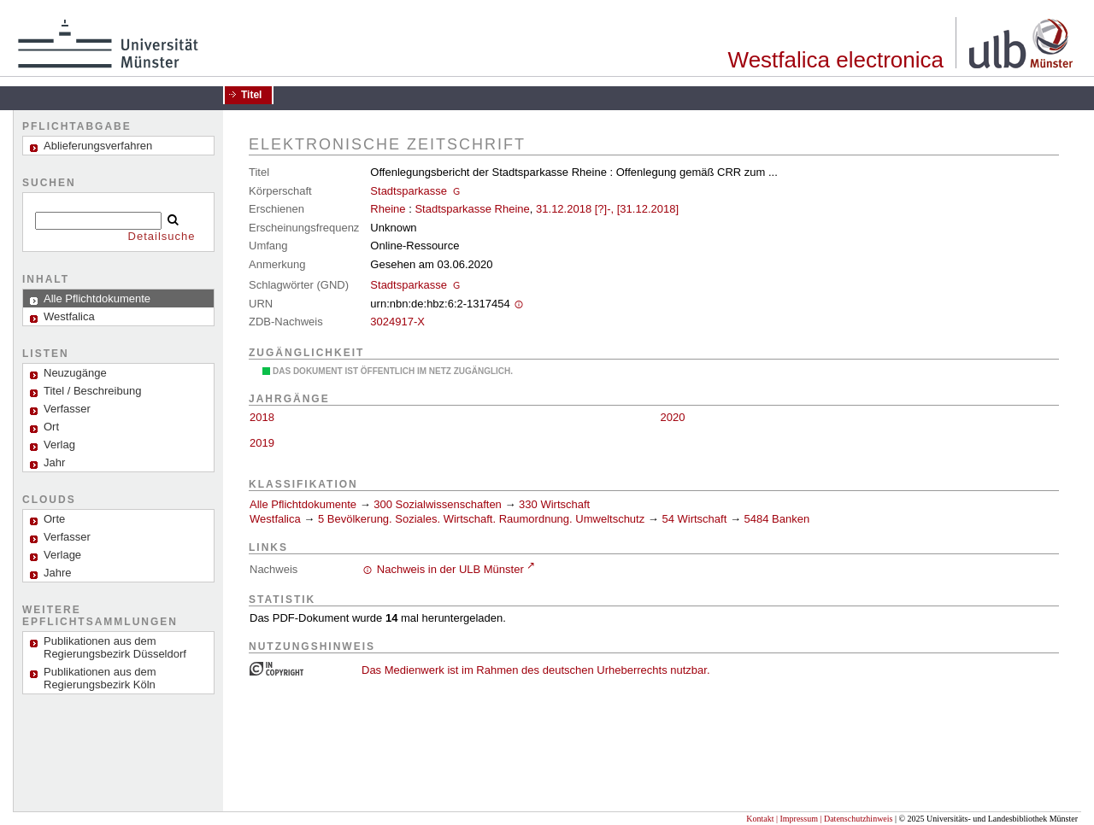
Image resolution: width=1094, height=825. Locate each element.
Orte (54, 518)
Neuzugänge (75, 372)
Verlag (59, 444)
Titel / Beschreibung (92, 390)
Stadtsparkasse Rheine (472, 208)
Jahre (58, 572)
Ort (51, 426)
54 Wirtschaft (694, 518)
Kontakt (759, 818)
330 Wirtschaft (554, 504)
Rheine (387, 208)
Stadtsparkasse (408, 190)
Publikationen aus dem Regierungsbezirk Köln (100, 678)
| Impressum (797, 818)
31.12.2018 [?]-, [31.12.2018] (607, 208)
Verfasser (67, 408)
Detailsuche (162, 236)
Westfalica (275, 518)
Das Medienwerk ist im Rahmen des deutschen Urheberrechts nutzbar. (536, 670)
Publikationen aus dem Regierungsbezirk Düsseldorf (115, 647)
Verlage (62, 554)
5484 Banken (777, 518)
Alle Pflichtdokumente (305, 504)
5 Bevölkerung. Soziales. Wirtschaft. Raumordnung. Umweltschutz (481, 518)
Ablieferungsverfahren (98, 145)
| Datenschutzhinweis (856, 818)
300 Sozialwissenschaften (437, 504)
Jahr (54, 462)
